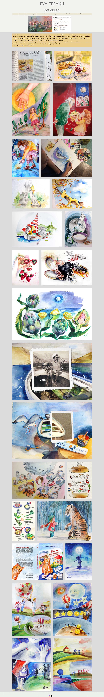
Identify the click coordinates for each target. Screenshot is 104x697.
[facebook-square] (51, 696)
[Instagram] (49, 696)
